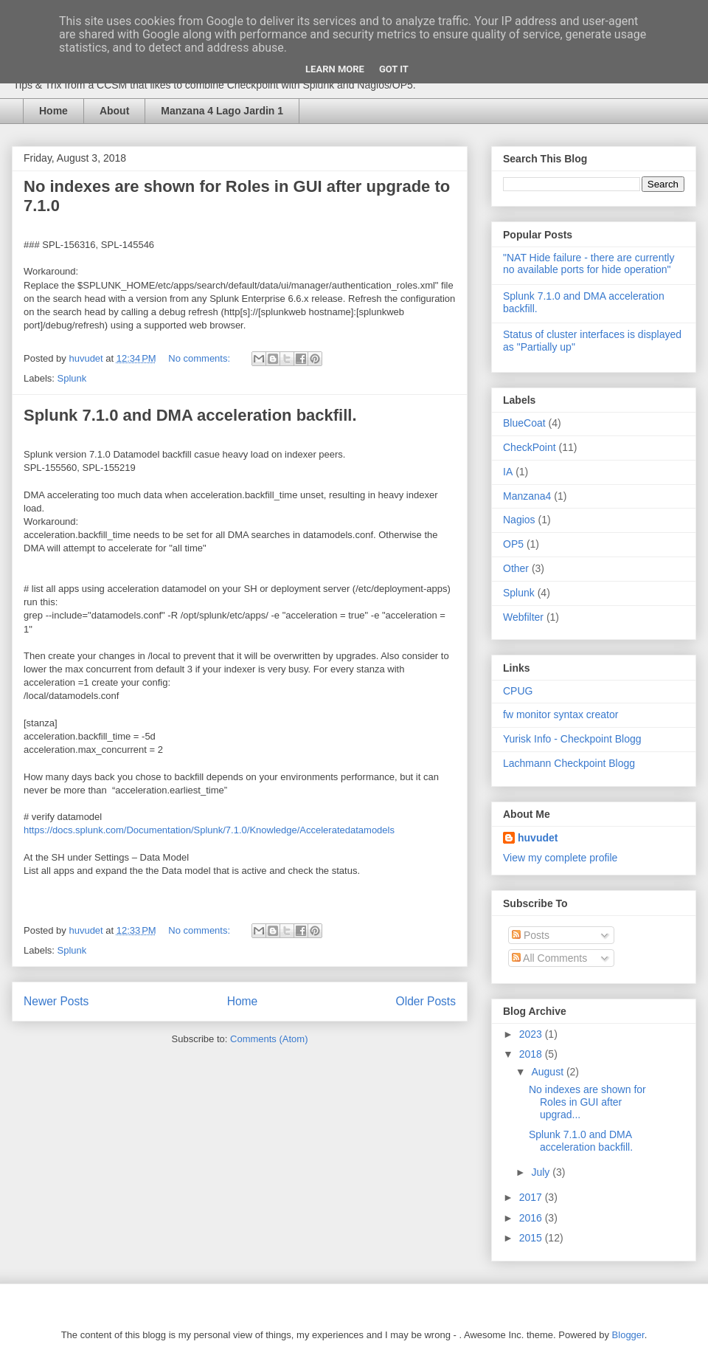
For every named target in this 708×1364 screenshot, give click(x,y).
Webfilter (523, 617)
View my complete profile (560, 858)
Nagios (519, 520)
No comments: (200, 358)
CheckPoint (529, 447)
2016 (532, 1218)
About (114, 111)
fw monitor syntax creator (560, 714)
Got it (394, 69)
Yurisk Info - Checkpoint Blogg (572, 739)
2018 (532, 1054)
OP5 (513, 544)
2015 (532, 1238)
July (541, 1172)
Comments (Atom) (269, 1038)
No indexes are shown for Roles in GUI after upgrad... (587, 1102)
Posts (530, 935)
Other (516, 568)
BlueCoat (524, 423)
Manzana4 (527, 496)
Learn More (334, 69)
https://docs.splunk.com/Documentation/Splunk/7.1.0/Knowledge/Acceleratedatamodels (209, 830)
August (548, 1072)
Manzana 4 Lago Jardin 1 (222, 111)
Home (53, 111)
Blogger (628, 1334)
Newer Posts (56, 1001)
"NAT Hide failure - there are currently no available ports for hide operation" (588, 264)
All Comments (549, 958)
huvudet (538, 838)
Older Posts (426, 1001)
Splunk (72, 378)
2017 (532, 1197)
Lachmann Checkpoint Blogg (569, 763)
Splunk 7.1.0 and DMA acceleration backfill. (190, 415)
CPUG (517, 691)
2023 (532, 1034)
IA (508, 472)
